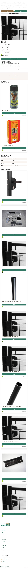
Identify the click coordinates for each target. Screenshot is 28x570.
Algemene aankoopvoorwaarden (5, 567)
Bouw (3, 552)
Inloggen (14, 113)
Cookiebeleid (25, 569)
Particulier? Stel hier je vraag (14, 69)
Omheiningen (4, 545)
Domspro (7, 46)
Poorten (3, 547)
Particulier (3, 541)
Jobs (2, 532)
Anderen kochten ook (14, 78)
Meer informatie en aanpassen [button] (14, 13)
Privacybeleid (26, 567)
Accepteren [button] (20, 11)
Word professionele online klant (14, 58)
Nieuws (3, 534)
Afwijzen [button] (7, 11)
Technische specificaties (14, 76)
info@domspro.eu (5, 561)
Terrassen (3, 549)
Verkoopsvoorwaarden (3, 569)
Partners (3, 537)
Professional (4, 539)
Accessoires (14, 73)
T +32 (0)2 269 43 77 (6, 559)
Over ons (3, 530)
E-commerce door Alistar (4, 566)
